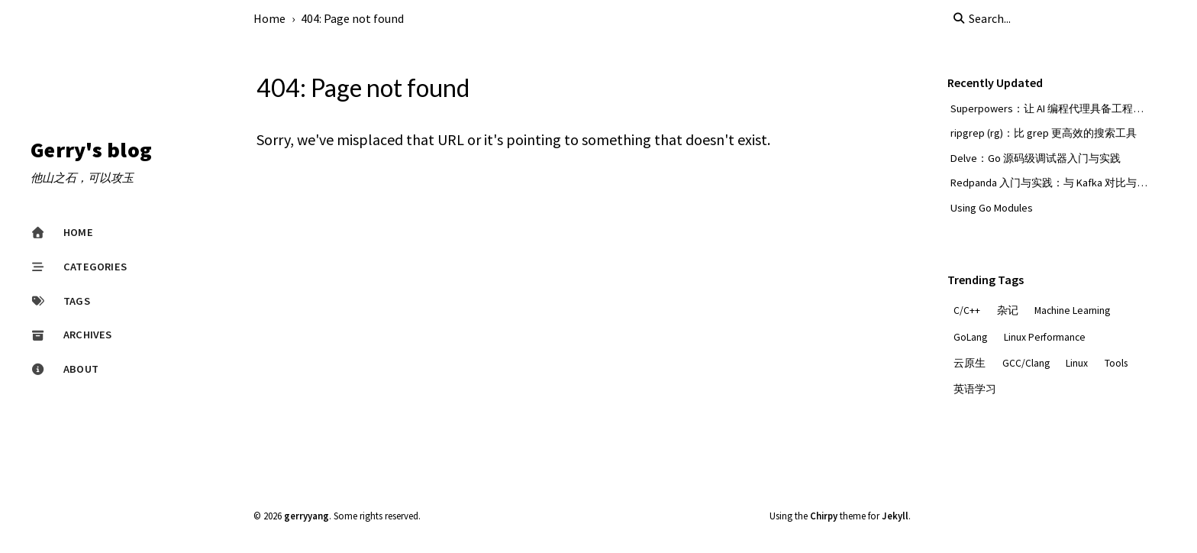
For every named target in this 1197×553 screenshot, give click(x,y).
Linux (1077, 363)
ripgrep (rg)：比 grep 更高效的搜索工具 (1043, 133)
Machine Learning (1072, 310)
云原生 (969, 363)
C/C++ (966, 310)
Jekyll (895, 515)
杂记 (1007, 310)
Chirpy (823, 515)
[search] (1029, 18)
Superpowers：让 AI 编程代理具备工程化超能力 (1063, 108)
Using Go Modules (991, 208)
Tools (1116, 363)
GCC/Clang (1026, 363)
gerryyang (306, 515)
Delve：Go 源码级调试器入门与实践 (1035, 158)
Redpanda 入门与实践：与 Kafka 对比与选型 (1054, 182)
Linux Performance (1045, 337)
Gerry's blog (91, 150)
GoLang (970, 337)
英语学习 (974, 389)
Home (269, 18)
